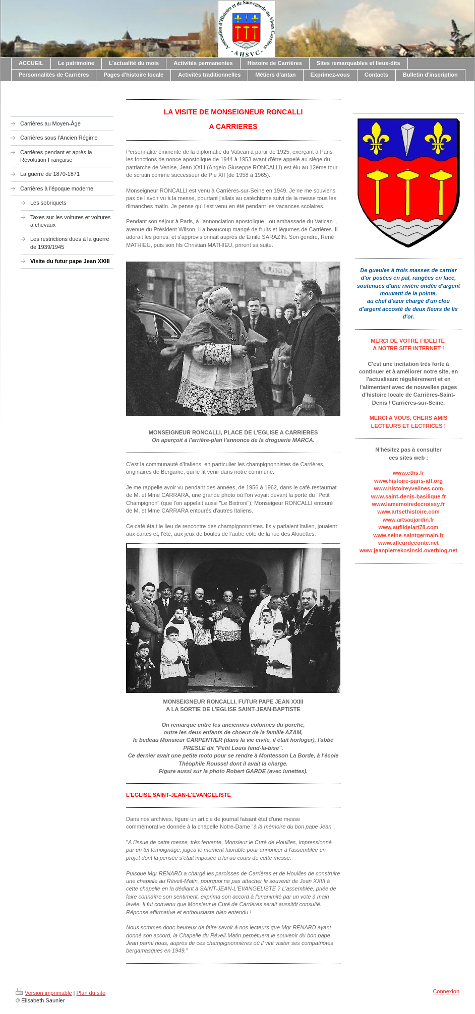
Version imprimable (44, 993)
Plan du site (91, 993)
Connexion (446, 991)
